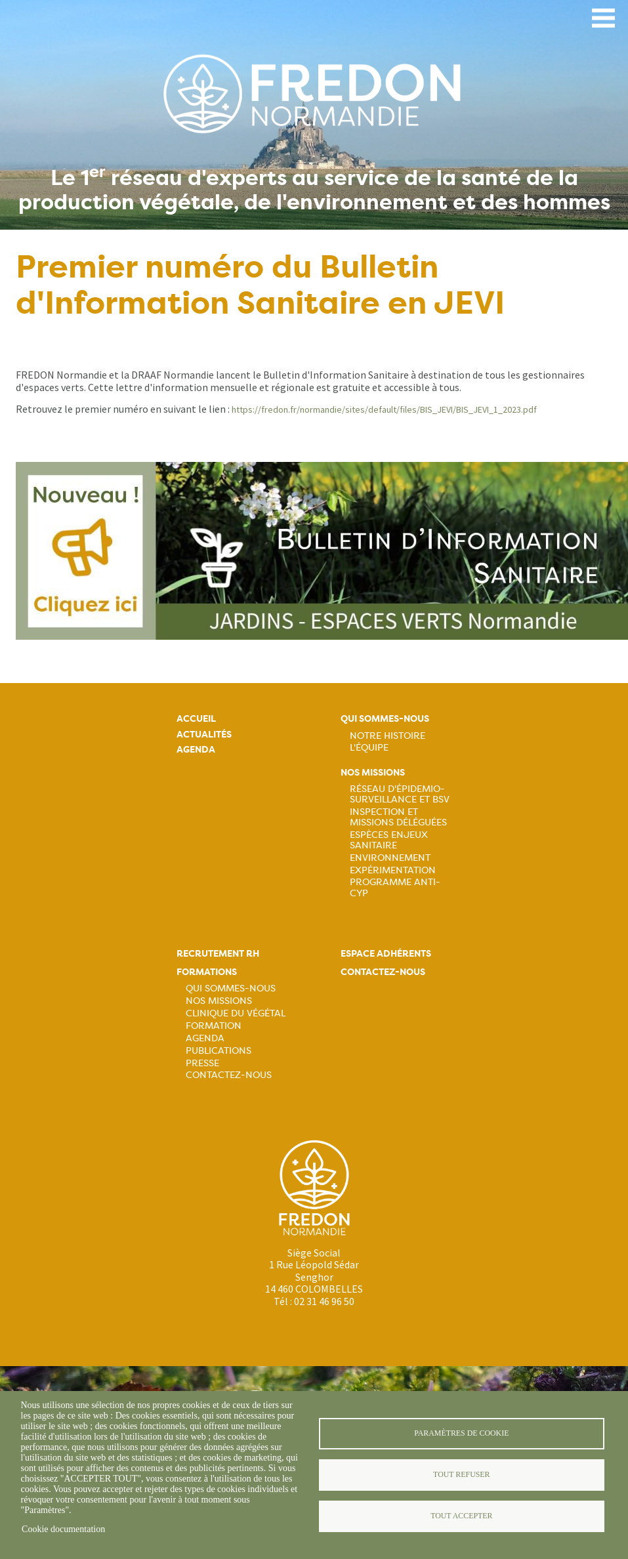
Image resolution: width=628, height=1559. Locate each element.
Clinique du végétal (235, 1013)
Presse (202, 1063)
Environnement (390, 857)
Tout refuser (461, 1474)
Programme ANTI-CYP (395, 887)
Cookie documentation (63, 1529)
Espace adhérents (386, 953)
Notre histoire (387, 735)
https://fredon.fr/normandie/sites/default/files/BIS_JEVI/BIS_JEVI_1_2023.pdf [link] (384, 409)
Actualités (204, 734)
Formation (213, 1025)
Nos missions (373, 772)
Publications (218, 1050)
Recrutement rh (218, 953)
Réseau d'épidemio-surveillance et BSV (400, 794)
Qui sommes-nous (385, 719)
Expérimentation (393, 870)
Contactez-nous (229, 1075)
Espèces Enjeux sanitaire (389, 840)
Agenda (196, 749)
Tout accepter (461, 1515)
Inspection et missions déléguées (398, 817)
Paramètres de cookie (461, 1433)
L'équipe (369, 747)
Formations (207, 972)
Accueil (196, 719)
